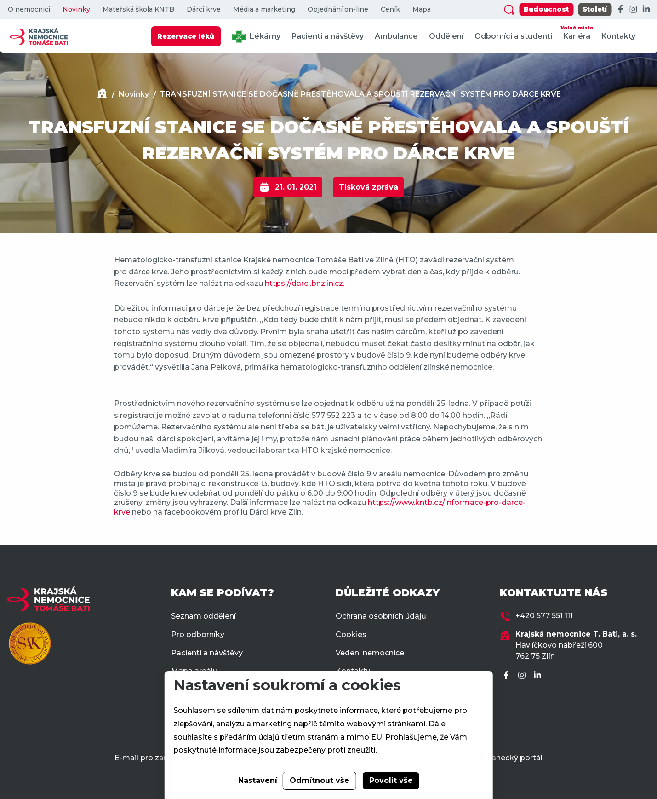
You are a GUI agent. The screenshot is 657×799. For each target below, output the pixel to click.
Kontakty (618, 36)
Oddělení (446, 36)
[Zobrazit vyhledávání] (508, 9)
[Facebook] (620, 9)
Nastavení (257, 780)
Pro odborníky (197, 634)
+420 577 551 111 (544, 615)
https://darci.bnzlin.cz (304, 283)
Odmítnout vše (319, 780)
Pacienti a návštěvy (327, 36)
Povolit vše (391, 780)
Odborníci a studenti (513, 36)
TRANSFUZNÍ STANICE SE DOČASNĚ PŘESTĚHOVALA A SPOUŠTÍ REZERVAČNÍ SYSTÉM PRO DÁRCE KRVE (360, 94)
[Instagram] (633, 9)
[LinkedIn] (646, 9)
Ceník (390, 9)
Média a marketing (264, 9)
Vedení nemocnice (370, 652)
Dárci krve (204, 9)
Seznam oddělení (203, 616)
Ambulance (396, 36)
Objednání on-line (338, 9)
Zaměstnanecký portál (500, 757)
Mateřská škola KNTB (138, 9)
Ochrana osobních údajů (381, 616)
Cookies (351, 634)
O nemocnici (29, 9)
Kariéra (577, 32)
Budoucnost (546, 9)
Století (595, 9)
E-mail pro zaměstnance (160, 757)
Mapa (421, 9)
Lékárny (256, 36)
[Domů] (102, 94)
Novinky (76, 9)
